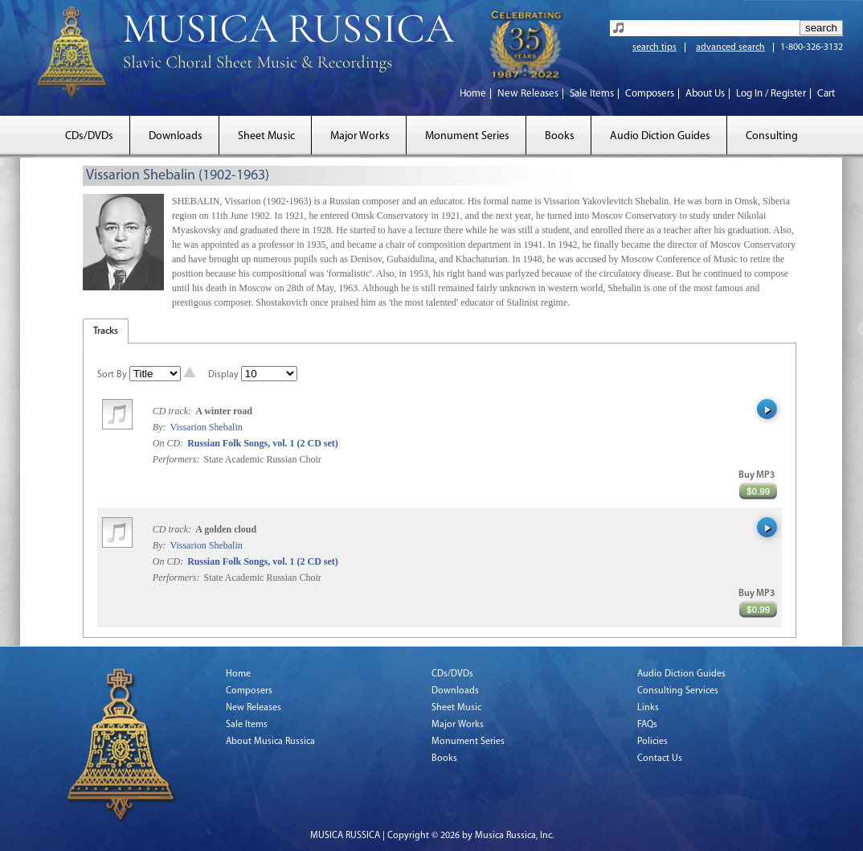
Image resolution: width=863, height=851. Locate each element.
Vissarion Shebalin (206, 427)
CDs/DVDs (89, 136)
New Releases (527, 93)
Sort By (112, 375)
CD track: (173, 411)
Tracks (105, 331)
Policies (652, 741)
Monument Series (467, 136)
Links (648, 708)
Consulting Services (677, 691)
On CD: (168, 443)
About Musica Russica (270, 741)
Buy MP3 (756, 475)
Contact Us (659, 758)
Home (473, 93)
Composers (649, 93)
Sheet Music (266, 136)
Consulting (772, 136)
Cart (826, 93)
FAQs (647, 725)
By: (161, 427)
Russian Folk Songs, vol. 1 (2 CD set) (262, 443)
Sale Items (592, 93)
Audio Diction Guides (660, 136)
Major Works (360, 136)
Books (560, 136)
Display (223, 375)
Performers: (176, 459)
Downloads (175, 136)
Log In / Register (771, 93)
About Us (705, 93)
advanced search (730, 47)
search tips (654, 47)
